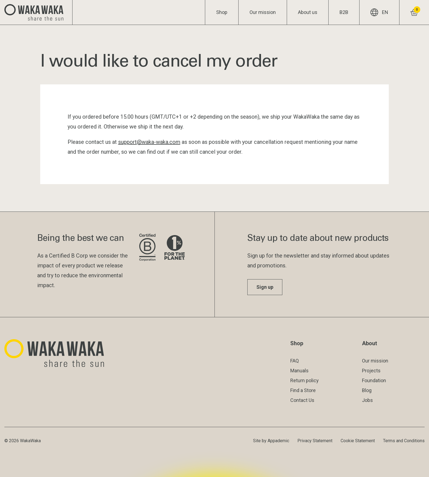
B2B (344, 12)
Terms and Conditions (404, 440)
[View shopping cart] (414, 12)
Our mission (263, 12)
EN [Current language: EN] (379, 12)
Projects (371, 370)
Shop (221, 12)
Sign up (264, 287)
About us (307, 12)
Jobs (367, 400)
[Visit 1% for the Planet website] (174, 248)
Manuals (299, 370)
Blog (367, 390)
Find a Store (303, 390)
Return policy (304, 380)
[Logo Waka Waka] (36, 12)
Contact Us (302, 400)
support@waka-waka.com (149, 142)
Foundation (374, 380)
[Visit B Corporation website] (147, 248)
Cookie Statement (358, 440)
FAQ (294, 361)
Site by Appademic (271, 440)
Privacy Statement (314, 440)
